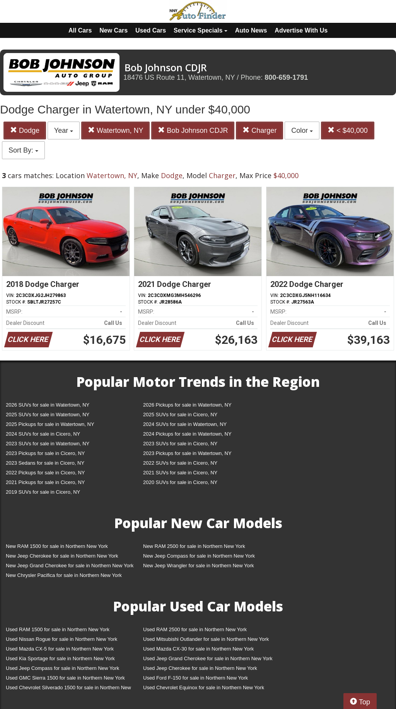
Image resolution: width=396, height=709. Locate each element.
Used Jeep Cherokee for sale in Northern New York (200, 668)
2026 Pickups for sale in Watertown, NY (187, 405)
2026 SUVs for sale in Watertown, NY (47, 405)
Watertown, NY (115, 130)
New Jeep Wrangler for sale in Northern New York (198, 565)
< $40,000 (348, 130)
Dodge (24, 130)
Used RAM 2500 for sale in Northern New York (195, 629)
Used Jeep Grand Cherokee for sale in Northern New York (208, 658)
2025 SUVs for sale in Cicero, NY (180, 414)
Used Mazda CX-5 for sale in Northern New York (60, 649)
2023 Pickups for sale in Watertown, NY (187, 453)
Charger (259, 130)
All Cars (80, 30)
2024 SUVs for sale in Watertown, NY (185, 424)
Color (302, 130)
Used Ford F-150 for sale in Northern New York (195, 678)
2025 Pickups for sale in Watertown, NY (50, 424)
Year (63, 130)
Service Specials (200, 30)
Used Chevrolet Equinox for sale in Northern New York (203, 687)
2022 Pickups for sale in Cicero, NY (45, 473)
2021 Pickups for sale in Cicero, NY (45, 482)
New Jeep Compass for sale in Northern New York (199, 556)
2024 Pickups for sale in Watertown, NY (187, 434)
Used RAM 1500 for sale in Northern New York (57, 629)
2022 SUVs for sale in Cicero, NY (180, 463)
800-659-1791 (286, 77)
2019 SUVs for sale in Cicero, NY (43, 492)
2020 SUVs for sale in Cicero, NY (180, 482)
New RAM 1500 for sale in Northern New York (57, 546)
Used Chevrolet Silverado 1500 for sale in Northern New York (68, 689)
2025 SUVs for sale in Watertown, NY (47, 414)
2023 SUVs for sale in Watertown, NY (47, 443)
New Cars (113, 30)
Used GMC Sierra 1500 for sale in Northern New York (65, 678)
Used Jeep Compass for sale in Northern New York (62, 668)
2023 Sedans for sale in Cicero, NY (45, 463)
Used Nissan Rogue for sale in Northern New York (61, 639)
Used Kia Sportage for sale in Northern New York (60, 658)
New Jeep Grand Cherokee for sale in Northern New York (69, 565)
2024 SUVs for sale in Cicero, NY (43, 434)
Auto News (251, 30)
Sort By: (23, 150)
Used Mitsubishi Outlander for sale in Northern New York (206, 639)
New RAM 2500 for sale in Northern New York (194, 546)
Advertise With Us (301, 30)
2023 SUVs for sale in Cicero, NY (180, 443)
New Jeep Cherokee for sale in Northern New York (62, 556)
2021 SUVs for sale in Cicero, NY (180, 473)
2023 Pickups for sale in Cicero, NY (45, 453)
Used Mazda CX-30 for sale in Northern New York (198, 649)
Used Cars (150, 30)
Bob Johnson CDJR (193, 130)
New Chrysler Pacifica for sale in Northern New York (64, 575)
